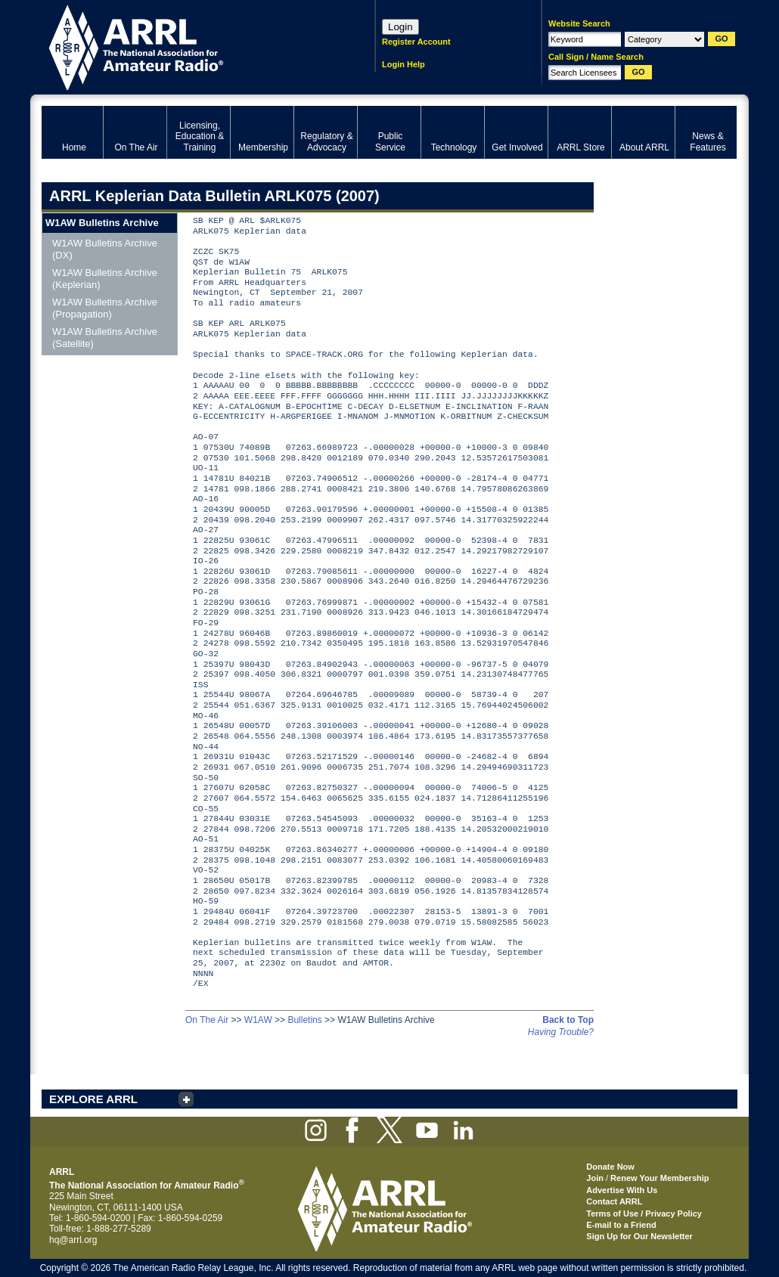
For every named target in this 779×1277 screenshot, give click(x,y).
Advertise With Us (621, 1190)
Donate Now (610, 1166)
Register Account (416, 41)
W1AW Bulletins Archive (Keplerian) (104, 278)
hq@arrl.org (73, 1240)
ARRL (189, 46)
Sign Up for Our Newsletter (639, 1236)
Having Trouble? (561, 1032)
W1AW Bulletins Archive (102, 222)
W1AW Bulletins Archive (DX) (104, 249)
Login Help (403, 64)
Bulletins (304, 1020)
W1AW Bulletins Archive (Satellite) (104, 337)
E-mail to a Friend (621, 1224)
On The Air (206, 1020)
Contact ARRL (614, 1201)
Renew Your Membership (659, 1177)
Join (595, 1177)
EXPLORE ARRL (93, 1099)
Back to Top (568, 1020)
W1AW (258, 1020)
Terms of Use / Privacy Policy (644, 1213)
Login (400, 27)
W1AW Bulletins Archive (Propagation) (104, 308)
